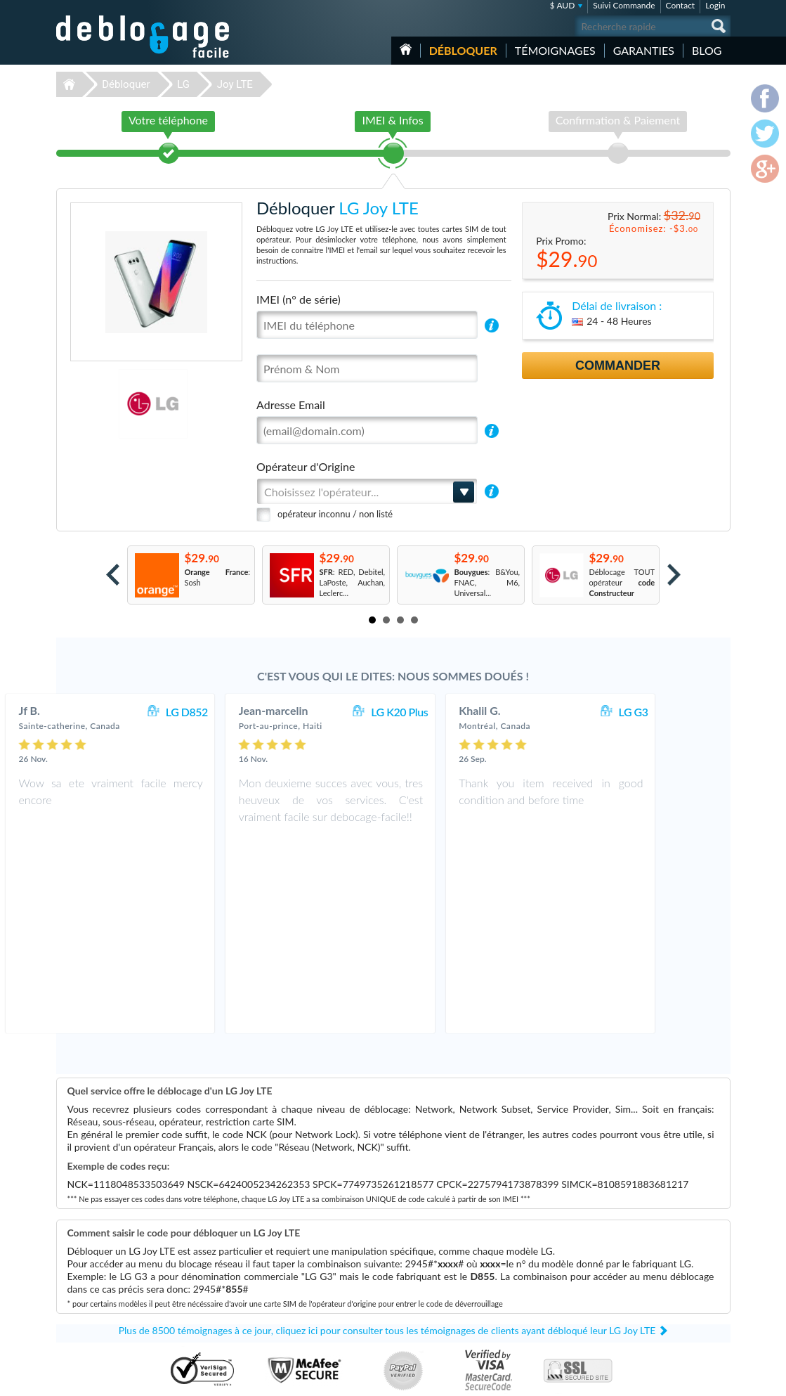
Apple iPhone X (527, 1272)
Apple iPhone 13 (529, 1314)
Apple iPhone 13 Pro (535, 1262)
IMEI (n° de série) (298, 299)
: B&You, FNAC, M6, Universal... (487, 582)
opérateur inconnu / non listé (335, 513)
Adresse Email (290, 404)
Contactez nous (652, 1250)
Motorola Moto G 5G (536, 1283)
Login (715, 5)
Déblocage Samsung (297, 1262)
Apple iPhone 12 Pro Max (544, 1325)
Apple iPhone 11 (529, 1304)
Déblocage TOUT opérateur (622, 582)
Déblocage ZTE (289, 1314)
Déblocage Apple (291, 1251)
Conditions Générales (662, 1260)
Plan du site (645, 1281)
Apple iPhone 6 (527, 1293)
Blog (707, 50)
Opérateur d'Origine (305, 466)
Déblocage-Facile (143, 36)
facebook (663, 1379)
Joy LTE (235, 84)
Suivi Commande (624, 5)
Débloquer (463, 50)
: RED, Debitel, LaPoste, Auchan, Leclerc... (353, 582)
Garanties (643, 50)
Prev (112, 575)
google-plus (720, 1379)
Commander (617, 365)
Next (674, 575)
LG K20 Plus (462, 711)
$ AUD (562, 5)
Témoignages (555, 50)
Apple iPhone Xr (528, 1251)
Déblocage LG (286, 1272)
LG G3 (696, 711)
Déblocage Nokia (291, 1293)
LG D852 (249, 711)
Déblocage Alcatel (293, 1325)
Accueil (406, 49)
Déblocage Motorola (297, 1283)
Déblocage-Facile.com (143, 1241)
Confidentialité (651, 1271)
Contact (680, 5)
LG (183, 84)
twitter (691, 1379)
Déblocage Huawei (295, 1304)
